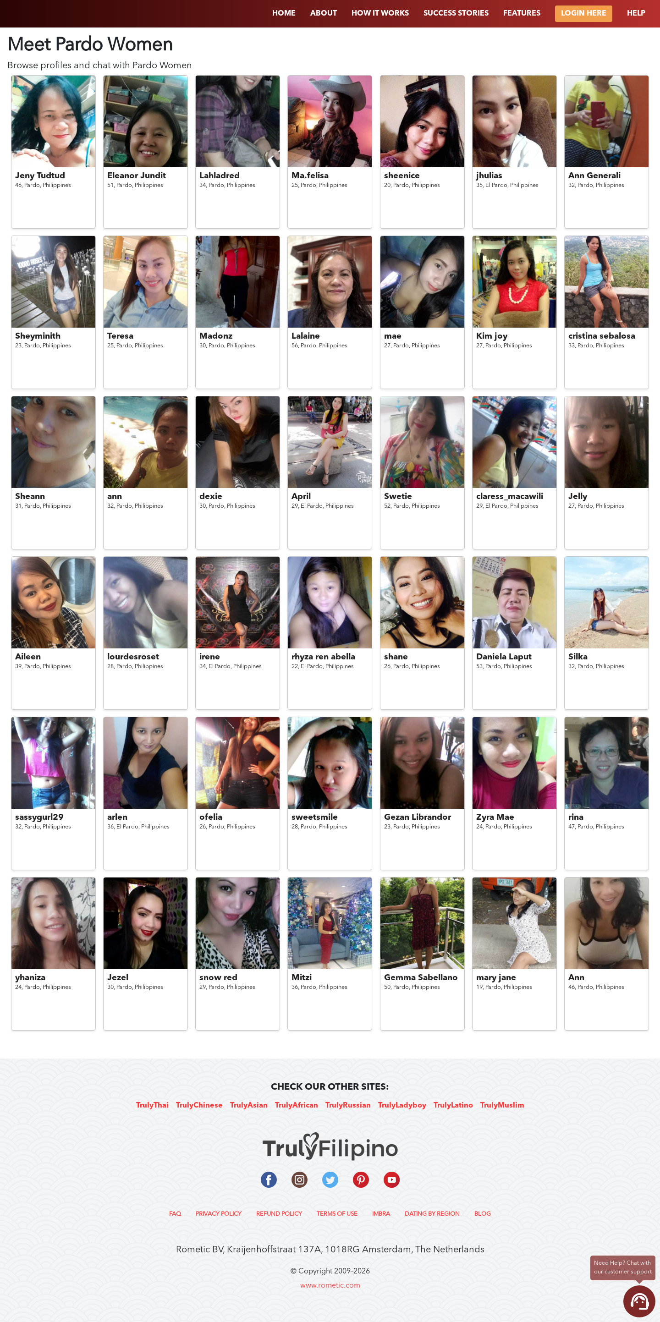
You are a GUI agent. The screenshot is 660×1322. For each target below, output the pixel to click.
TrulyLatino (453, 1105)
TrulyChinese (199, 1105)
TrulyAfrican (296, 1105)
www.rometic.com (330, 1285)
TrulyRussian (348, 1105)
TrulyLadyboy (402, 1105)
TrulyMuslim (502, 1105)
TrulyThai (152, 1105)
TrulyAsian (249, 1105)
